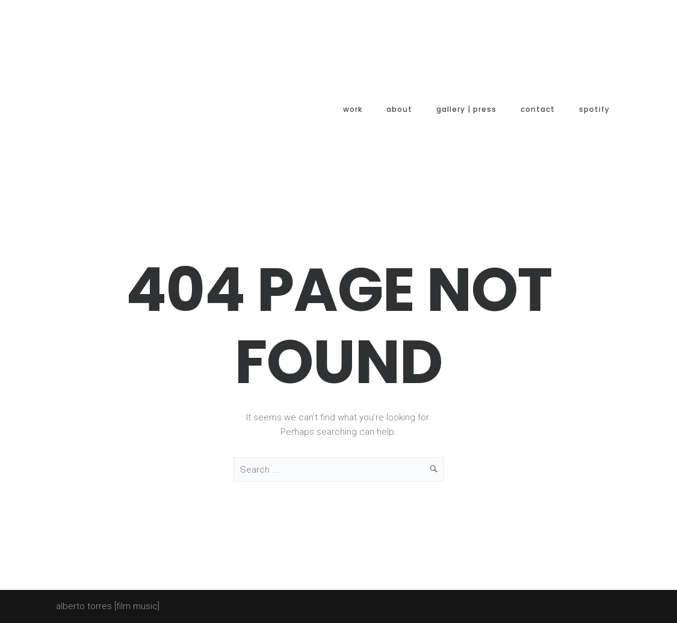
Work (352, 109)
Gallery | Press (466, 109)
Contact (538, 109)
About (399, 109)
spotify (594, 109)
